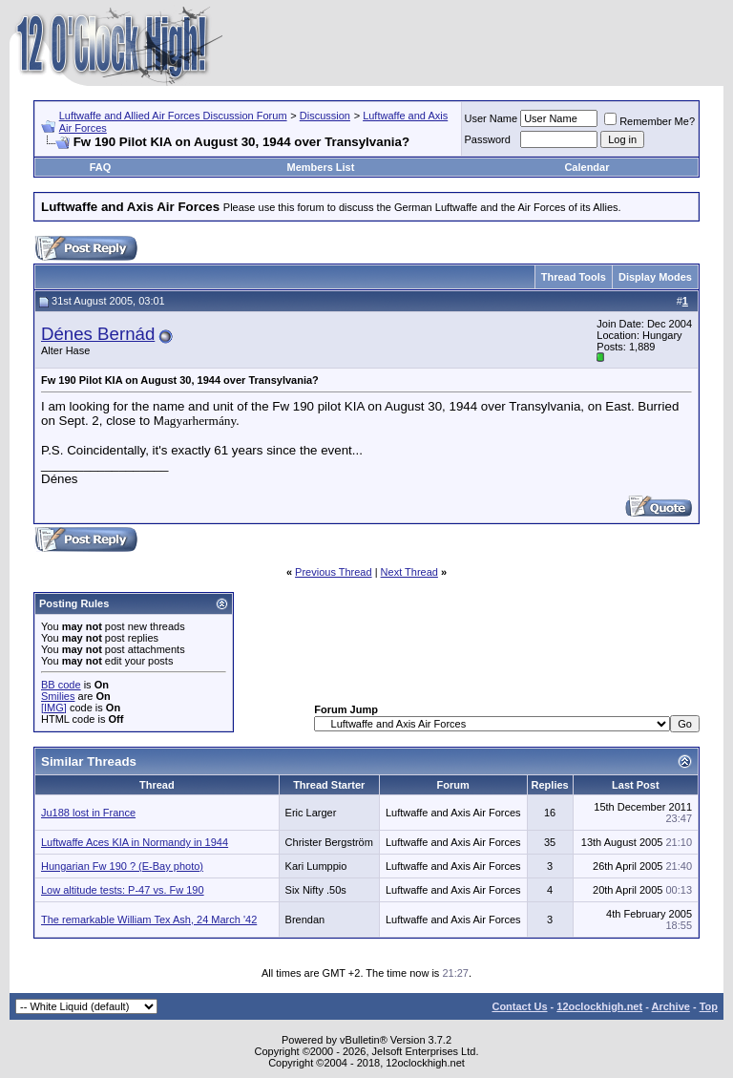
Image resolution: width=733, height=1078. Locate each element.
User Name (491, 118)
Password (488, 139)
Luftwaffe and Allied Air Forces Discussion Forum (173, 115)
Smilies (57, 696)
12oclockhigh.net (599, 1006)
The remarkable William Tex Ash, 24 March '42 (149, 919)
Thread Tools (573, 277)
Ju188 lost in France (88, 812)
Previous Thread (333, 572)
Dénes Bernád (98, 334)
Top (709, 1006)
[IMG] (54, 707)
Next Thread (409, 572)
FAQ (101, 167)
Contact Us (519, 1006)
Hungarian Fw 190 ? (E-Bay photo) (122, 866)
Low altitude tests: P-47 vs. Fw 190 (122, 890)
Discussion (325, 115)
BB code (61, 684)
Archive (671, 1006)
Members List (320, 167)
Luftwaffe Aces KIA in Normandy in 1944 (134, 842)
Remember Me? (649, 121)
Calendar (586, 167)
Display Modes (655, 277)
